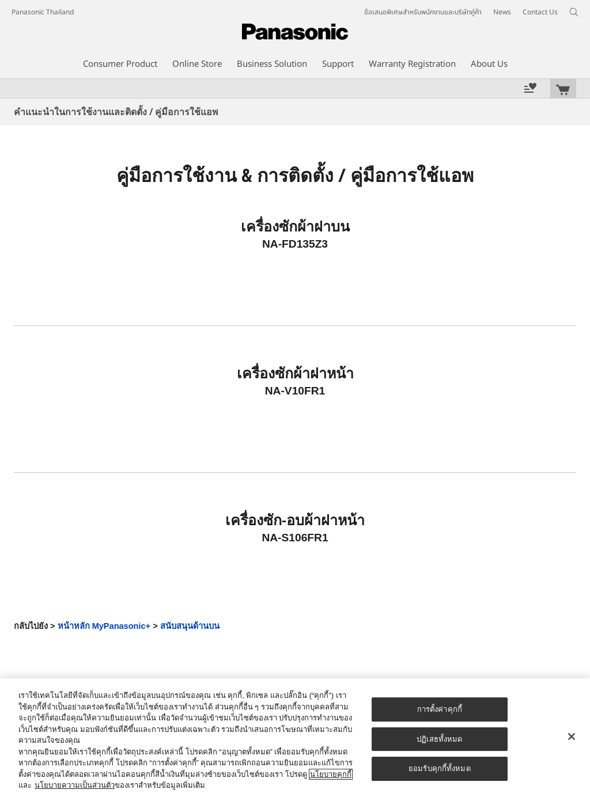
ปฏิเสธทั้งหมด (439, 739)
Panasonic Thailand (43, 12)
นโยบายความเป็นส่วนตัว (75, 785)
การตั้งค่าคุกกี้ (439, 709)
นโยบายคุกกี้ (330, 774)
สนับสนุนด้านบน (190, 626)
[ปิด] (571, 736)
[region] (295, 737)
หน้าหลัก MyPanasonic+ (104, 626)
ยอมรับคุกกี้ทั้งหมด (440, 768)
